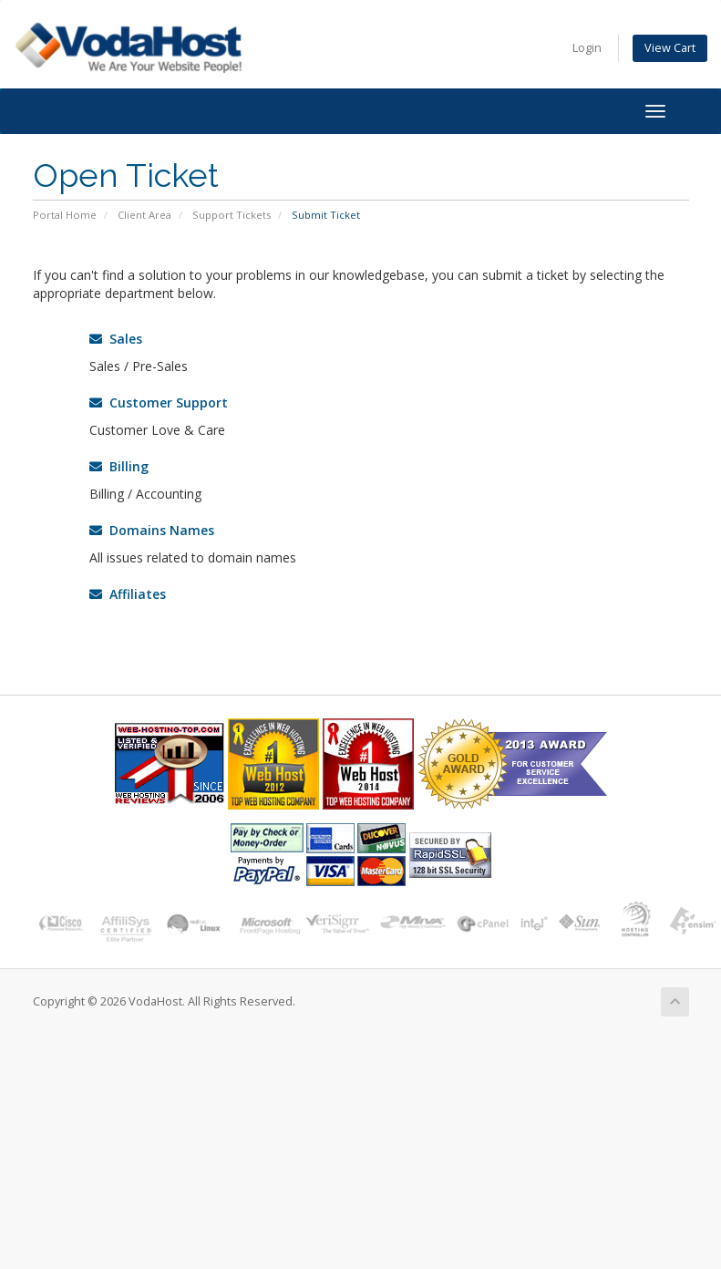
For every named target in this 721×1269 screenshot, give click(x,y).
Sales (115, 338)
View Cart (669, 48)
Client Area (144, 215)
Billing (119, 466)
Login (587, 48)
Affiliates (127, 594)
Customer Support (158, 402)
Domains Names (151, 530)
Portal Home (65, 215)
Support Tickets (231, 215)
